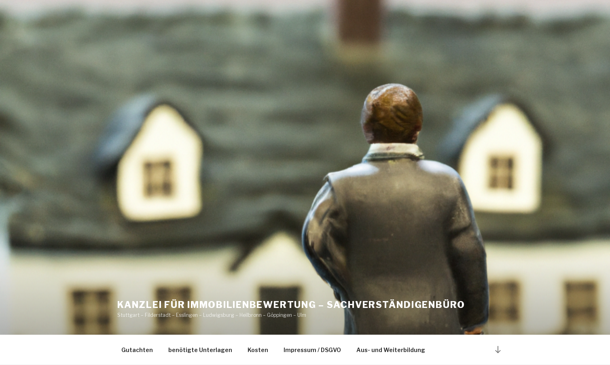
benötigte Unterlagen (200, 349)
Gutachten (137, 349)
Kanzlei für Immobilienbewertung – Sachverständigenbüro (291, 304)
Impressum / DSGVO (312, 349)
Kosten (258, 349)
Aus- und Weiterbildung (390, 349)
